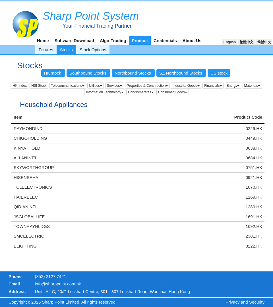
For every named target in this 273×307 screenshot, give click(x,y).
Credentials (165, 40)
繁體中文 (246, 42)
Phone (15, 276)
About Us (192, 40)
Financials (213, 86)
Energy (232, 86)
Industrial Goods (186, 86)
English (230, 42)
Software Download (74, 40)
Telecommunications (67, 86)
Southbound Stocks (88, 73)
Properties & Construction (147, 86)
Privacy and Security (245, 302)
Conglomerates (140, 92)
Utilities (95, 86)
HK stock (53, 73)
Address (17, 291)
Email (14, 283)
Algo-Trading (113, 40)
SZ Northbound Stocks (181, 73)
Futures (46, 49)
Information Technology (104, 92)
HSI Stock (38, 86)
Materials (252, 86)
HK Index (20, 86)
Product (140, 40)
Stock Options (93, 49)
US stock (219, 73)
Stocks (66, 49)
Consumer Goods (172, 92)
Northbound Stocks (133, 73)
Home (43, 40)
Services (114, 86)
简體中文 (264, 42)
